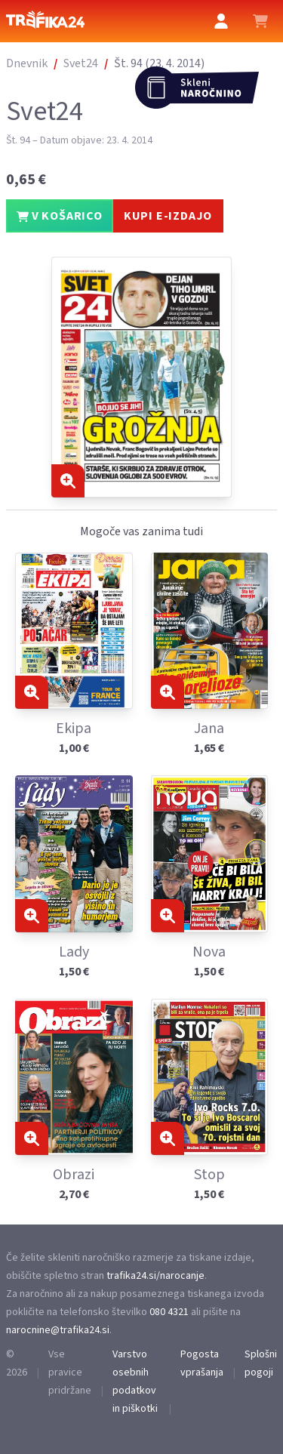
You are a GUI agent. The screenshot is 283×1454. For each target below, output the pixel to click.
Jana (209, 728)
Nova (209, 952)
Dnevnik (27, 63)
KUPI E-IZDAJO (168, 216)
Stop (209, 1174)
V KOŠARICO (60, 216)
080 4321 (169, 1312)
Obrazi (73, 1174)
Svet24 (80, 63)
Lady (74, 952)
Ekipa (73, 728)
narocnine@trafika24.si (57, 1330)
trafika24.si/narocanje (155, 1275)
